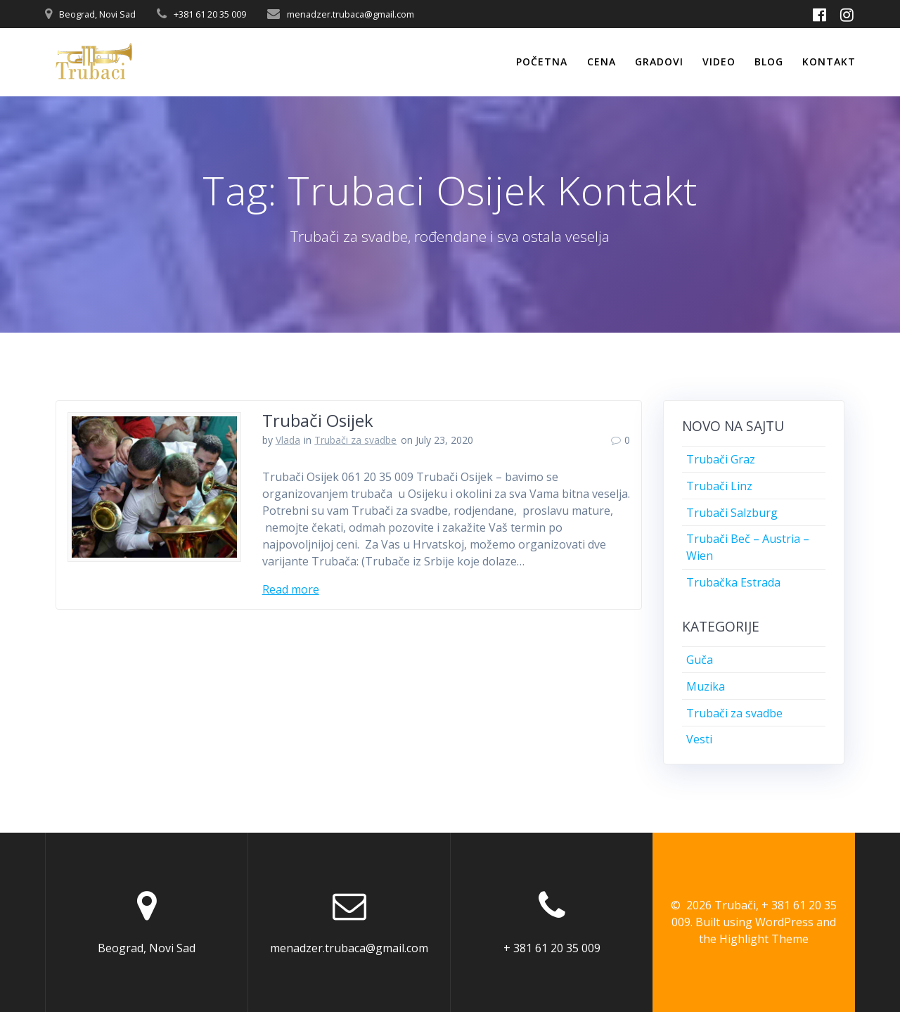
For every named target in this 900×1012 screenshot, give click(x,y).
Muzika (705, 686)
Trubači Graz (720, 459)
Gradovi (659, 61)
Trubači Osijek (317, 420)
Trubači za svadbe (355, 440)
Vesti (699, 739)
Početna (541, 61)
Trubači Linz (719, 486)
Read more (290, 589)
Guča (699, 659)
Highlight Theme (764, 939)
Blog (768, 61)
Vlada (288, 440)
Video (718, 61)
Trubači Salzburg (732, 512)
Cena (601, 61)
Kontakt (829, 61)
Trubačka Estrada (733, 582)
